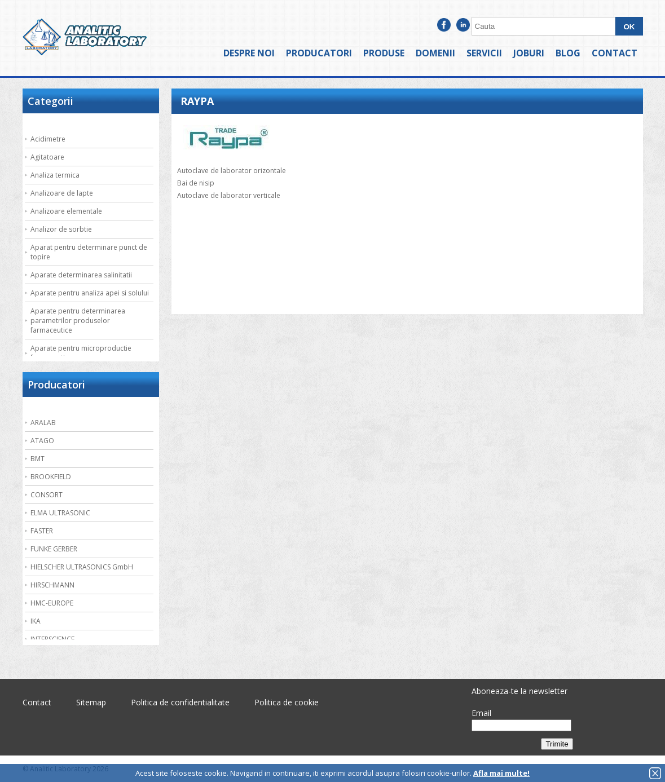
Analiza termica (55, 175)
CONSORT (46, 495)
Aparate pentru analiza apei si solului (89, 293)
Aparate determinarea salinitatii (81, 275)
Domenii (435, 53)
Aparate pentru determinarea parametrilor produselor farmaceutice (77, 320)
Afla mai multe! (501, 773)
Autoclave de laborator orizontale (231, 170)
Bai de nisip (195, 183)
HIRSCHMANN (52, 585)
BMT (37, 458)
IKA (35, 621)
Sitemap (91, 702)
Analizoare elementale (66, 211)
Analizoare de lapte (61, 193)
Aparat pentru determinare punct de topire (88, 252)
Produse (383, 53)
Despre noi (249, 53)
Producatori (319, 53)
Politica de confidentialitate (180, 702)
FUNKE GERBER (53, 549)
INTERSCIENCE (52, 639)
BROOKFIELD (50, 476)
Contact (614, 53)
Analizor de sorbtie (61, 229)
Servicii (484, 53)
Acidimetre (47, 139)
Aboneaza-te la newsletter (519, 691)
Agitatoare (47, 157)
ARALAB (43, 422)
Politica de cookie (286, 702)
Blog (568, 53)
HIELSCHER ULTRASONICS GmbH (81, 567)
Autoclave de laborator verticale (228, 195)
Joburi (528, 53)
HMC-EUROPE (51, 603)
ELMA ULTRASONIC (60, 513)
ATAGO (42, 440)
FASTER (41, 531)
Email (481, 713)
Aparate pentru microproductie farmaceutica (80, 353)
